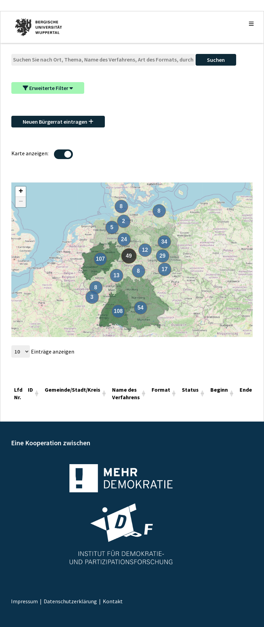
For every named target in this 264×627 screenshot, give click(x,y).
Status (190, 389)
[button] (20, 192)
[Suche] (103, 60)
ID (30, 389)
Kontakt (113, 601)
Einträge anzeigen (42, 351)
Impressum (24, 601)
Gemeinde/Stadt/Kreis (72, 389)
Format (161, 389)
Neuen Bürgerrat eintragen (58, 121)
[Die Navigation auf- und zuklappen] (251, 24)
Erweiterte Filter (48, 88)
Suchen (216, 59)
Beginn (219, 389)
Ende (246, 389)
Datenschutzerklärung (70, 601)
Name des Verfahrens (126, 393)
